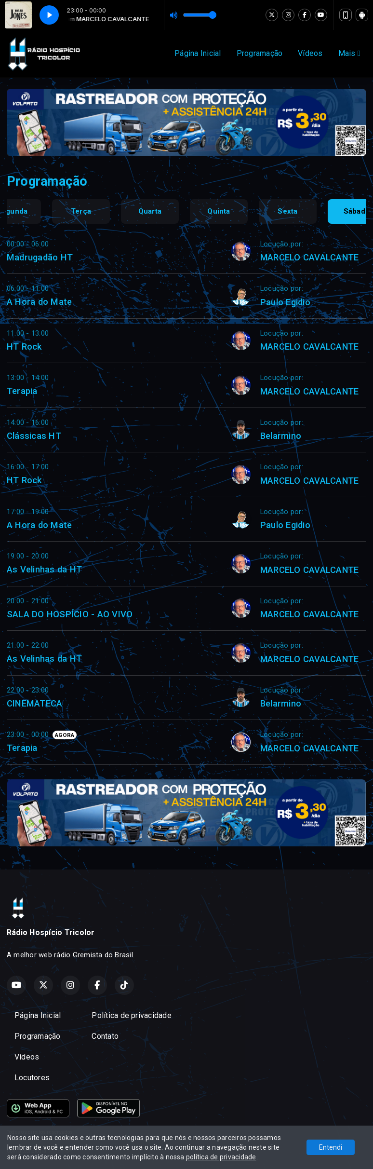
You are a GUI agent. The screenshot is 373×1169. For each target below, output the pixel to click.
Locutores (32, 1077)
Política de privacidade (132, 1015)
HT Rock (24, 346)
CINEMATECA (34, 703)
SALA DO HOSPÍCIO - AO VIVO (70, 614)
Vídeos (310, 53)
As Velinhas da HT (44, 569)
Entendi (330, 1147)
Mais (349, 53)
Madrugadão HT (40, 257)
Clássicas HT (34, 436)
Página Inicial (197, 53)
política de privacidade (221, 1157)
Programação (260, 53)
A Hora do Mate (39, 302)
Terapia (22, 391)
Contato (105, 1036)
